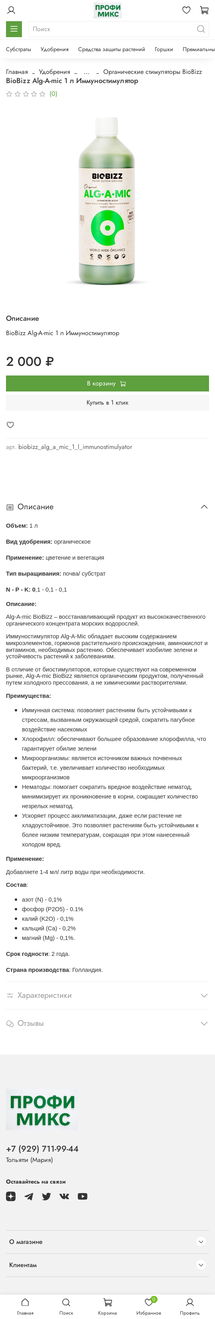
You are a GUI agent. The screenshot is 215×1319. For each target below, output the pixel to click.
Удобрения (55, 49)
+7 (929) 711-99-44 (42, 1149)
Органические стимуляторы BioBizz (152, 71)
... (87, 71)
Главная (17, 71)
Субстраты (18, 49)
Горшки (164, 49)
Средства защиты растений (111, 49)
